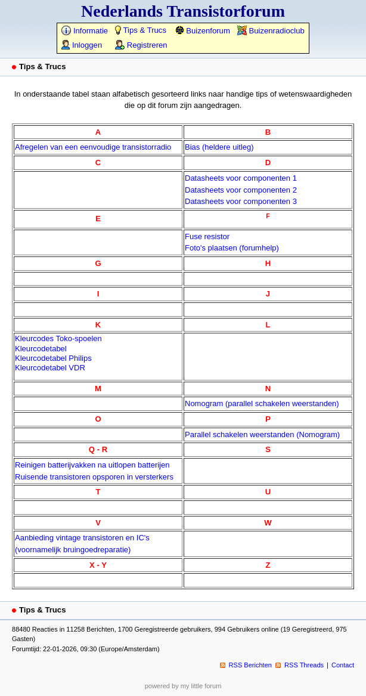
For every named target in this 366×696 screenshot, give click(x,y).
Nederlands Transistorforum (183, 11)
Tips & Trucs (140, 30)
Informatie (84, 30)
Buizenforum (202, 30)
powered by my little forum (183, 685)
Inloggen (81, 45)
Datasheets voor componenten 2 (241, 189)
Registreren (141, 45)
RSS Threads (304, 665)
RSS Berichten (250, 665)
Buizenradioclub (271, 30)
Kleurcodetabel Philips (53, 358)
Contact (342, 665)
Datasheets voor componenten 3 (241, 201)
